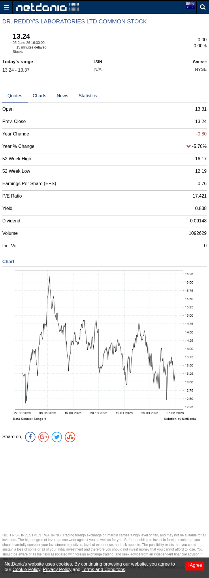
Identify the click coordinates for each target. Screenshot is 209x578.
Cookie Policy (26, 569)
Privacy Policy (57, 569)
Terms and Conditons (103, 569)
